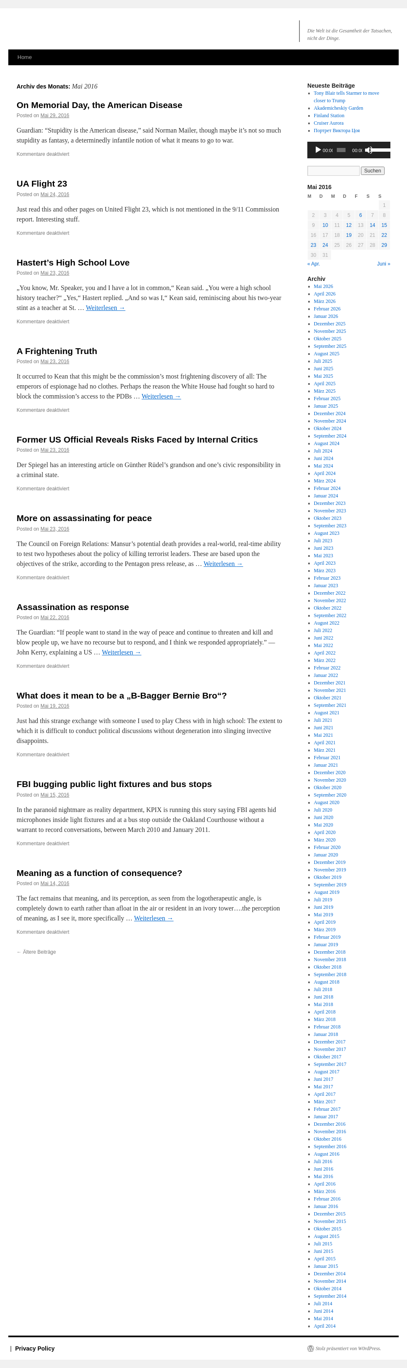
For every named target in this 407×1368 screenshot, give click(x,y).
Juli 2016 (323, 1161)
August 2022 (327, 623)
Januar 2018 (326, 1034)
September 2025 (330, 346)
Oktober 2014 (327, 1289)
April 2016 (325, 1184)
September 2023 (330, 526)
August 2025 (327, 354)
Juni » (383, 264)
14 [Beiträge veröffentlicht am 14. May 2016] (372, 225)
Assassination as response (73, 607)
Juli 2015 (323, 1244)
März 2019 (325, 930)
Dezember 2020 (330, 772)
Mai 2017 (323, 1087)
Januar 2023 (326, 585)
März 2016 (325, 1191)
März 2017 (325, 1102)
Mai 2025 (323, 376)
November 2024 (330, 421)
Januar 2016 (326, 1206)
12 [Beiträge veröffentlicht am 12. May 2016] (348, 225)
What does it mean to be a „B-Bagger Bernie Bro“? (122, 695)
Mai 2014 (323, 1318)
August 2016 (327, 1154)
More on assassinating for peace (84, 518)
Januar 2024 (326, 496)
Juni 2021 (323, 728)
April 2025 (325, 383)
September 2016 (330, 1146)
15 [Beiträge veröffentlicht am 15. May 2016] (384, 225)
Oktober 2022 (327, 608)
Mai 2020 (323, 825)
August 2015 (327, 1236)
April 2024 (325, 473)
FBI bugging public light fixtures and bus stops (114, 784)
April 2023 (325, 563)
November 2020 (330, 780)
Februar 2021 (327, 757)
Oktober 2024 (327, 428)
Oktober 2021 (327, 698)
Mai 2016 (323, 1176)
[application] (348, 150)
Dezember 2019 (330, 862)
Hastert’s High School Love (73, 262)
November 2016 (330, 1131)
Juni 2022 (323, 638)
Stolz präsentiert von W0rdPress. (348, 1348)
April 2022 (325, 653)
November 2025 (330, 331)
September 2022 (330, 615)
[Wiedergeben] (318, 150)
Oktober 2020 (327, 787)
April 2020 (325, 832)
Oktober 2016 (327, 1139)
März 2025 (325, 391)
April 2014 (325, 1326)
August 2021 (327, 713)
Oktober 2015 (327, 1229)
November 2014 (330, 1281)
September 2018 (330, 974)
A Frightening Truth (57, 351)
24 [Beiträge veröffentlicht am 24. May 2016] (325, 245)
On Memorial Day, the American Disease (99, 105)
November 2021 (330, 690)
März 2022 (325, 660)
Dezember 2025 (330, 324)
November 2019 (330, 870)
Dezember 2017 (330, 1042)
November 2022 (330, 600)
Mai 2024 (323, 466)
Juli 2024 (323, 451)
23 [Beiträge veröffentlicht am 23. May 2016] (313, 245)
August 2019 (327, 892)
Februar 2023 (327, 578)
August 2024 (327, 443)
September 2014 (330, 1296)
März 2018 (325, 1019)
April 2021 (325, 743)
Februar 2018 (327, 1027)
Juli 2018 (323, 989)
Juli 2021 (323, 720)
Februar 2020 (327, 847)
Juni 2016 (323, 1169)
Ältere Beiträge (36, 952)
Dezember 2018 (330, 952)
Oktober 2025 (327, 339)
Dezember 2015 (330, 1214)
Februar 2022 (327, 668)
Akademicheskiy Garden (338, 108)
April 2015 (325, 1259)
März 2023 (325, 570)
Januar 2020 (326, 855)
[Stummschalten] (369, 150)
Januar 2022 (326, 675)
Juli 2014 (323, 1303)
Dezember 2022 (330, 593)
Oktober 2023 (327, 518)
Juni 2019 (323, 907)
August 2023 (327, 533)
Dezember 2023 (330, 503)
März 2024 (325, 481)
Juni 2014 (323, 1311)
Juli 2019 (323, 900)
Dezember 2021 (330, 683)
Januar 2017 (326, 1116)
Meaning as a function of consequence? (99, 873)
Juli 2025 (323, 361)
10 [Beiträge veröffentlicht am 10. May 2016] (325, 225)
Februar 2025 (327, 398)
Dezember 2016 (330, 1124)
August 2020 (327, 802)
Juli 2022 (323, 630)
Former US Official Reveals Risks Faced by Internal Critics (137, 439)
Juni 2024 (323, 458)
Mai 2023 (323, 556)
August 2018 (327, 982)
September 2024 (330, 436)
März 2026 (325, 301)
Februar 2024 (327, 488)
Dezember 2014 (330, 1274)
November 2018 (330, 959)
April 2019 (325, 922)
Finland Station (329, 115)
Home (24, 57)
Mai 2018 (323, 1004)
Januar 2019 (326, 944)
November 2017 (330, 1049)
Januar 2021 (326, 765)
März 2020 (325, 840)
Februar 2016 (327, 1199)
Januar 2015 (326, 1266)
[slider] (341, 150)
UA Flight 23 (42, 183)
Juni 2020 (323, 817)
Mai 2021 (323, 735)
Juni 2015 (323, 1251)
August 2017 (327, 1072)
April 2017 (325, 1094)
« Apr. (313, 264)
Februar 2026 (327, 309)
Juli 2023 (323, 541)
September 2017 (330, 1064)
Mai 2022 (323, 645)
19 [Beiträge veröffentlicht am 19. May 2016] (348, 235)
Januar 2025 (326, 406)
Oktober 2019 (327, 877)
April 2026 (325, 294)
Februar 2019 (327, 937)
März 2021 (325, 750)
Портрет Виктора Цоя (337, 130)
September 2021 (330, 705)
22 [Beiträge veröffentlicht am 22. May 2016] (384, 235)
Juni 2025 (323, 369)
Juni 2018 (323, 997)
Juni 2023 (323, 548)
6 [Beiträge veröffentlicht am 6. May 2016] (360, 215)
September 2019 (330, 885)
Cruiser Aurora (329, 123)
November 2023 (330, 511)
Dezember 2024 (330, 413)
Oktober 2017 (327, 1057)
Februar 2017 (327, 1109)
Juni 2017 (323, 1079)
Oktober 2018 (327, 967)
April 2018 (325, 1012)
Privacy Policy (35, 1348)
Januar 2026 (326, 316)
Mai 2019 (323, 915)
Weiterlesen (105, 307)
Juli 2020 (323, 810)
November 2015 (330, 1221)
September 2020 (330, 795)
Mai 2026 (323, 286)
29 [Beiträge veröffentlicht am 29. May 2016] (384, 245)
